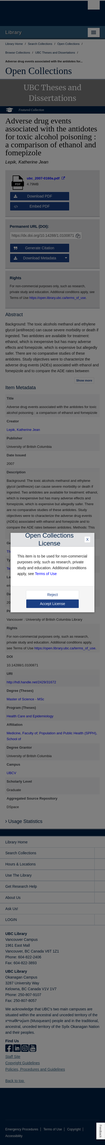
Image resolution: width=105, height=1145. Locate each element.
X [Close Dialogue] (87, 539)
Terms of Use (46, 574)
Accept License (52, 604)
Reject (52, 595)
